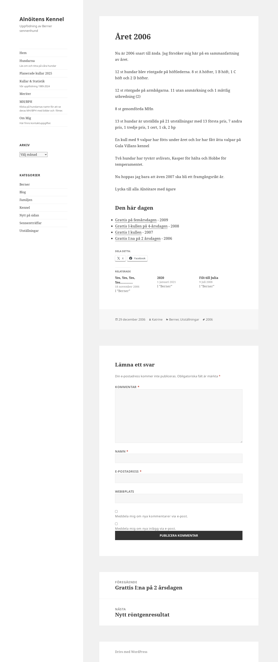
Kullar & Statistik (43, 83)
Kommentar (127, 387)
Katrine (157, 319)
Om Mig (43, 120)
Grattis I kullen (128, 232)
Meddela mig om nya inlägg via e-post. (145, 528)
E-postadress (128, 471)
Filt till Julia (208, 278)
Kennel (24, 207)
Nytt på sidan (29, 215)
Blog (22, 192)
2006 (209, 319)
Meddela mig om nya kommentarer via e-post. (151, 516)
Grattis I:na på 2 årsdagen (138, 238)
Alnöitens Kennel (41, 19)
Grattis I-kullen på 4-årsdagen (141, 226)
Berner (24, 184)
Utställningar (29, 231)
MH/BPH (43, 106)
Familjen (25, 200)
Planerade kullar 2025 (35, 73)
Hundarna (43, 63)
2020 (160, 278)
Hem (23, 53)
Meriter (25, 94)
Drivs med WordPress (131, 652)
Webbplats (124, 491)
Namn (121, 451)
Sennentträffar (30, 223)
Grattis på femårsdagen (136, 219)
